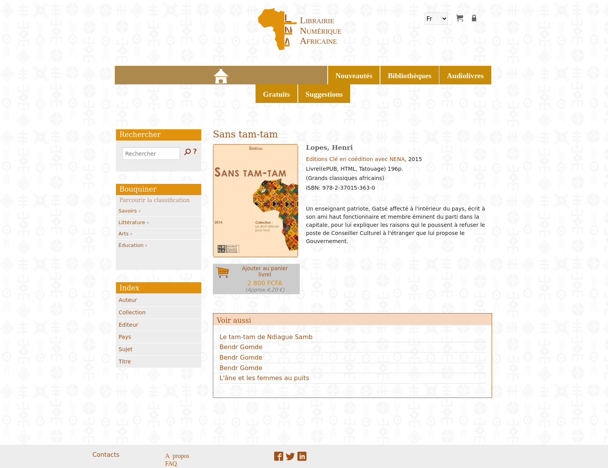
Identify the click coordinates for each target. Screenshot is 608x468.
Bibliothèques (272, 73)
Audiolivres (319, 73)
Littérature (134, 200)
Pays (125, 315)
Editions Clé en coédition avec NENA (355, 137)
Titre (125, 340)
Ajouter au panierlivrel (264, 257)
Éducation (133, 223)
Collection (132, 291)
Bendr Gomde (241, 325)
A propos (177, 433)
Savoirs (130, 189)
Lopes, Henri (329, 126)
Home (195, 73)
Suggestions (397, 73)
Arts (125, 212)
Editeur (128, 303)
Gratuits (358, 73)
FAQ (171, 441)
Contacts (105, 432)
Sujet (126, 327)
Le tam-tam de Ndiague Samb (266, 315)
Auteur (128, 278)
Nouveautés (226, 73)
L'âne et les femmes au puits (264, 356)
